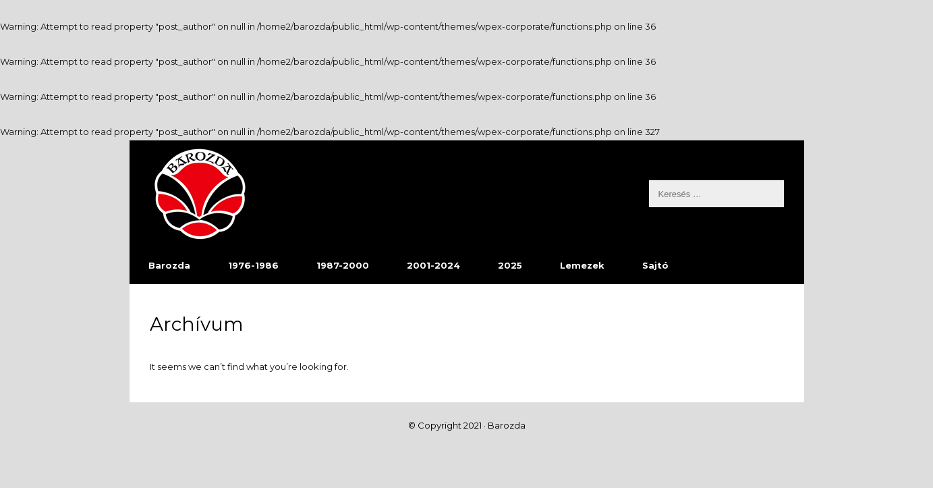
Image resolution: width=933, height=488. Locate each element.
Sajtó (655, 265)
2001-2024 (433, 265)
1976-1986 (253, 265)
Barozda (169, 265)
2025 (510, 265)
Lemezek (582, 265)
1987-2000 (342, 265)
